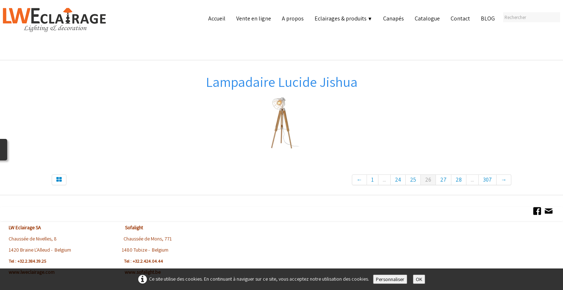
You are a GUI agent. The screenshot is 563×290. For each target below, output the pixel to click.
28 (459, 179)
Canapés (393, 18)
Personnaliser (390, 279)
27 (443, 179)
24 (398, 179)
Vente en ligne (253, 18)
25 (413, 179)
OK (419, 279)
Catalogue (427, 18)
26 (428, 179)
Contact (460, 18)
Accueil (216, 18)
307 (487, 179)
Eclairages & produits (343, 18)
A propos (293, 18)
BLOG (488, 18)
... (384, 179)
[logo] (56, 32)
